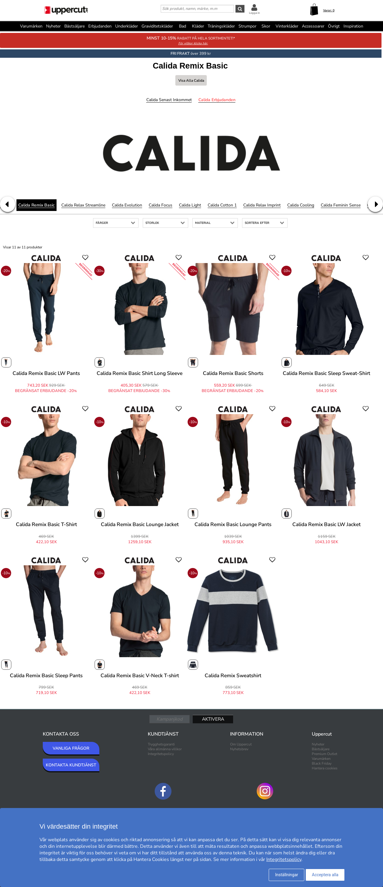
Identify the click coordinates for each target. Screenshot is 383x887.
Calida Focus (160, 205)
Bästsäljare (74, 26)
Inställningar (286, 874)
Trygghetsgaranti (161, 744)
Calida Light (190, 205)
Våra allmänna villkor (165, 749)
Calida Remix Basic (36, 205)
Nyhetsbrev (239, 749)
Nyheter (53, 26)
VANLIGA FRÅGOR (71, 748)
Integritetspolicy (161, 753)
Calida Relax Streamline (83, 205)
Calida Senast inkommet (169, 100)
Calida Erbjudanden (216, 100)
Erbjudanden (100, 26)
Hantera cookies (325, 768)
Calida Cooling (300, 205)
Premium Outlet (324, 753)
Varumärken (31, 26)
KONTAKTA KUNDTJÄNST (71, 765)
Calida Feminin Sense (341, 205)
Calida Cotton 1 (222, 205)
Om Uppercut (241, 744)
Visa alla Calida (191, 80)
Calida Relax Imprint (262, 205)
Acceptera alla (325, 874)
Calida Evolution (127, 205)
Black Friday (322, 763)
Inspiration (353, 26)
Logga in (254, 13)
